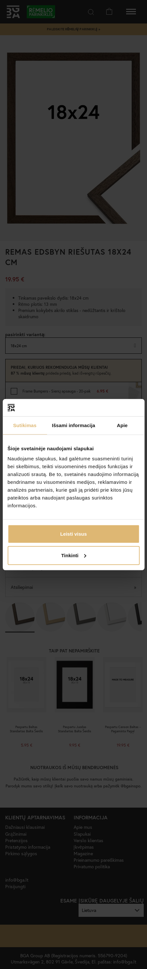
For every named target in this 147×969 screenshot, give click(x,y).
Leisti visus (73, 534)
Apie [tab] (122, 425)
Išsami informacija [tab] (73, 425)
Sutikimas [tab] (25, 425)
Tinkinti (73, 555)
